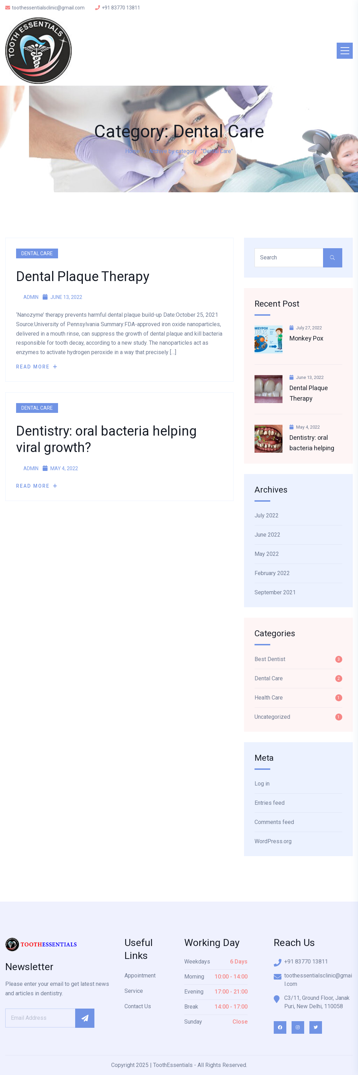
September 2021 (275, 592)
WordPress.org (273, 841)
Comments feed (274, 822)
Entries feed (270, 803)
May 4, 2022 (304, 427)
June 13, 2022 (306, 377)
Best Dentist (270, 659)
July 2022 (267, 515)
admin (27, 297)
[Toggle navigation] (345, 51)
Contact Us (137, 1006)
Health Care (269, 697)
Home (132, 151)
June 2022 (267, 534)
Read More (37, 367)
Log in (262, 783)
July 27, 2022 (305, 327)
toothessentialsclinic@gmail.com (45, 7)
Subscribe (84, 1018)
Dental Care (37, 253)
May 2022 (267, 554)
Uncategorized (272, 717)
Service (133, 991)
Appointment (140, 975)
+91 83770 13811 (117, 7)
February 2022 (272, 573)
